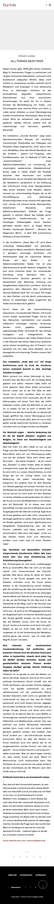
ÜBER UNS (12, 875)
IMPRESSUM (41, 875)
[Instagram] (30, 887)
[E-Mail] (33, 857)
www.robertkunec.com (14, 840)
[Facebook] (25, 887)
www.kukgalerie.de (36, 840)
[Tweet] (20, 857)
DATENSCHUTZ (26, 875)
